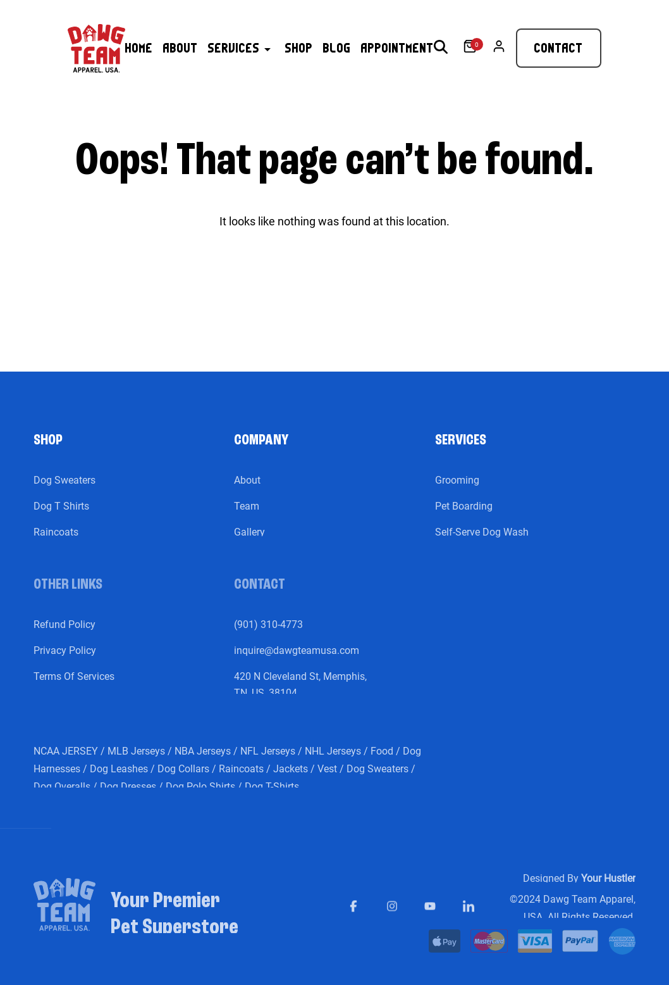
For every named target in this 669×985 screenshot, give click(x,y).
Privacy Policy (65, 661)
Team (246, 516)
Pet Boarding (464, 516)
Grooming (457, 490)
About (247, 490)
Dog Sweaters (64, 490)
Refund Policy (64, 635)
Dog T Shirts (61, 516)
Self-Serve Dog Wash (482, 542)
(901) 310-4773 (268, 635)
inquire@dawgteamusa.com (296, 661)
